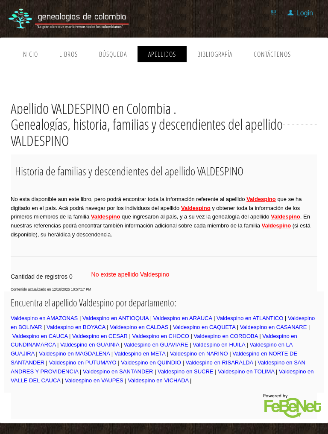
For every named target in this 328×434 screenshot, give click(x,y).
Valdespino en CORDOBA (226, 336)
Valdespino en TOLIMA (246, 371)
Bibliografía (214, 54)
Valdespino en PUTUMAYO (83, 362)
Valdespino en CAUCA (40, 336)
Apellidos (162, 54)
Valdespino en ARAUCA (182, 318)
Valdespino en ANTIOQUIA (115, 318)
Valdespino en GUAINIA (89, 344)
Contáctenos (272, 54)
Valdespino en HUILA (219, 344)
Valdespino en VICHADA (158, 380)
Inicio (29, 54)
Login (304, 13)
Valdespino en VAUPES (94, 380)
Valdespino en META (139, 353)
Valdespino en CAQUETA (204, 327)
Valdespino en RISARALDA (219, 362)
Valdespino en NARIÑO (199, 353)
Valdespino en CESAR (100, 336)
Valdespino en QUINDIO (151, 362)
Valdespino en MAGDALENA (74, 353)
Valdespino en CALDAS (139, 327)
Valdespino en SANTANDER (118, 371)
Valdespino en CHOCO (160, 336)
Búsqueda (113, 54)
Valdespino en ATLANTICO (250, 318)
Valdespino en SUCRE (186, 371)
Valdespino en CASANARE (273, 327)
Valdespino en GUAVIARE (155, 344)
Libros (68, 54)
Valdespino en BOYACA (76, 327)
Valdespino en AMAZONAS (44, 318)
